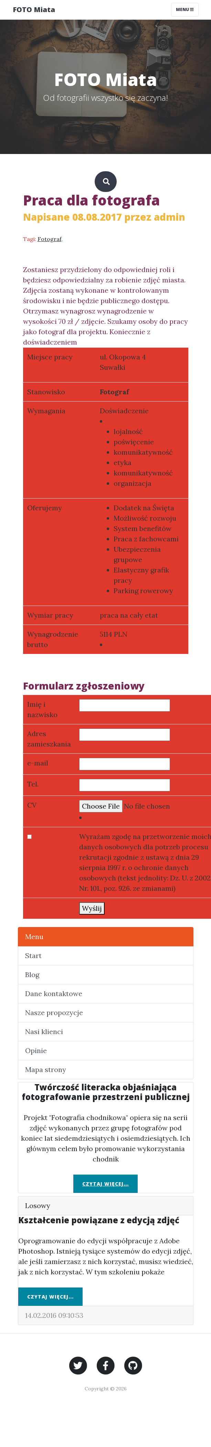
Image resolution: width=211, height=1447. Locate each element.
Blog (32, 974)
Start (33, 955)
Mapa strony (45, 1069)
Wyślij (92, 908)
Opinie (36, 1050)
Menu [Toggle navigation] (185, 9)
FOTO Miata (34, 9)
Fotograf (50, 238)
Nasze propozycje (54, 1012)
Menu (34, 936)
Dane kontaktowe (53, 993)
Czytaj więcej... (105, 1183)
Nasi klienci (44, 1031)
